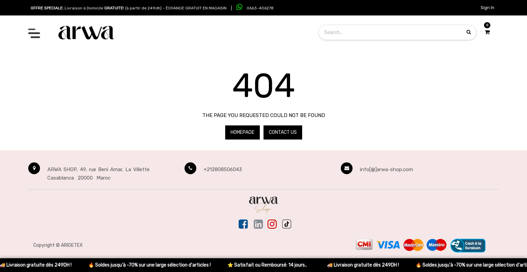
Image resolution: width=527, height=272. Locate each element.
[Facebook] (244, 225)
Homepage (242, 132)
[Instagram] (272, 225)
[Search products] (468, 32)
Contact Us (283, 132)
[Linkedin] (258, 225)
